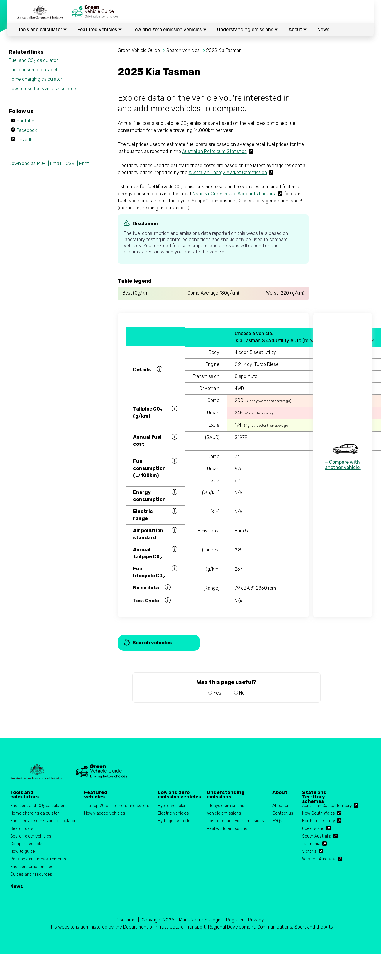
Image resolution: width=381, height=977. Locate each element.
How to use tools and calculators (43, 88)
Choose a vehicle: (254, 333)
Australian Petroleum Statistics (214, 151)
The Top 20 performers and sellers (116, 805)
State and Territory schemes (314, 794)
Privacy (256, 920)
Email (55, 163)
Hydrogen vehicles (175, 820)
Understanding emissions (247, 29)
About (298, 29)
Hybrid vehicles (172, 805)
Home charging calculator (35, 79)
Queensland (313, 828)
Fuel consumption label (33, 70)
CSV (70, 163)
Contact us (282, 813)
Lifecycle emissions (225, 805)
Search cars (21, 828)
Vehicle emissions (224, 813)
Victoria (309, 851)
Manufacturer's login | (201, 920)
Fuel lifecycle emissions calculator (43, 820)
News (323, 29)
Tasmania (311, 843)
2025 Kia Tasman (224, 50)
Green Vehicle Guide (139, 50)
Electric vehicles (173, 813)
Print (84, 163)
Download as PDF (27, 163)
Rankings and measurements (38, 859)
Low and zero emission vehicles (169, 29)
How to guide (22, 851)
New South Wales (318, 813)
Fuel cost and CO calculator (37, 806)
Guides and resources (31, 874)
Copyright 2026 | (159, 920)
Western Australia (319, 859)
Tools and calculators (24, 794)
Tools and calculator (42, 29)
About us (280, 805)
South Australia (316, 836)
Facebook (26, 130)
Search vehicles (183, 50)
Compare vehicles (27, 843)
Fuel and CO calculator (33, 61)
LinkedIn (24, 139)
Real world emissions (227, 828)
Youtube (25, 121)
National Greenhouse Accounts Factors (234, 193)
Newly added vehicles (104, 813)
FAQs (277, 820)
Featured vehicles (99, 29)
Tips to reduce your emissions (235, 820)
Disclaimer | (127, 920)
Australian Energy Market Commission (228, 172)
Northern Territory (318, 820)
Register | (235, 920)
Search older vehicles (30, 836)
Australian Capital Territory (327, 805)
